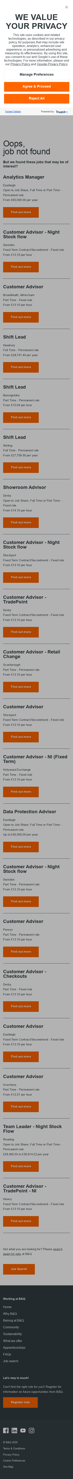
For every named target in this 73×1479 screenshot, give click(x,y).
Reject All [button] (37, 98)
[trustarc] (61, 111)
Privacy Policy (21, 64)
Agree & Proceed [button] (37, 86)
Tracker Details (13, 111)
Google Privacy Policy (52, 64)
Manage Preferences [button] (37, 74)
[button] (66, 7)
